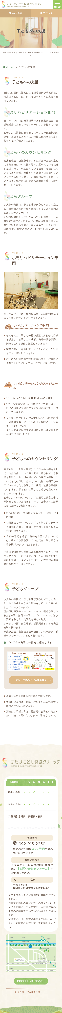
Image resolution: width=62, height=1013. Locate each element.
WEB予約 (38, 848)
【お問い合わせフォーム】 (33, 868)
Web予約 (15, 13)
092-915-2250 (32, 843)
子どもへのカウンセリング (29, 152)
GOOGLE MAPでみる (30, 981)
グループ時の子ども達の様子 (31, 680)
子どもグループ (19, 196)
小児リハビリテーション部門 (31, 112)
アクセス (46, 13)
